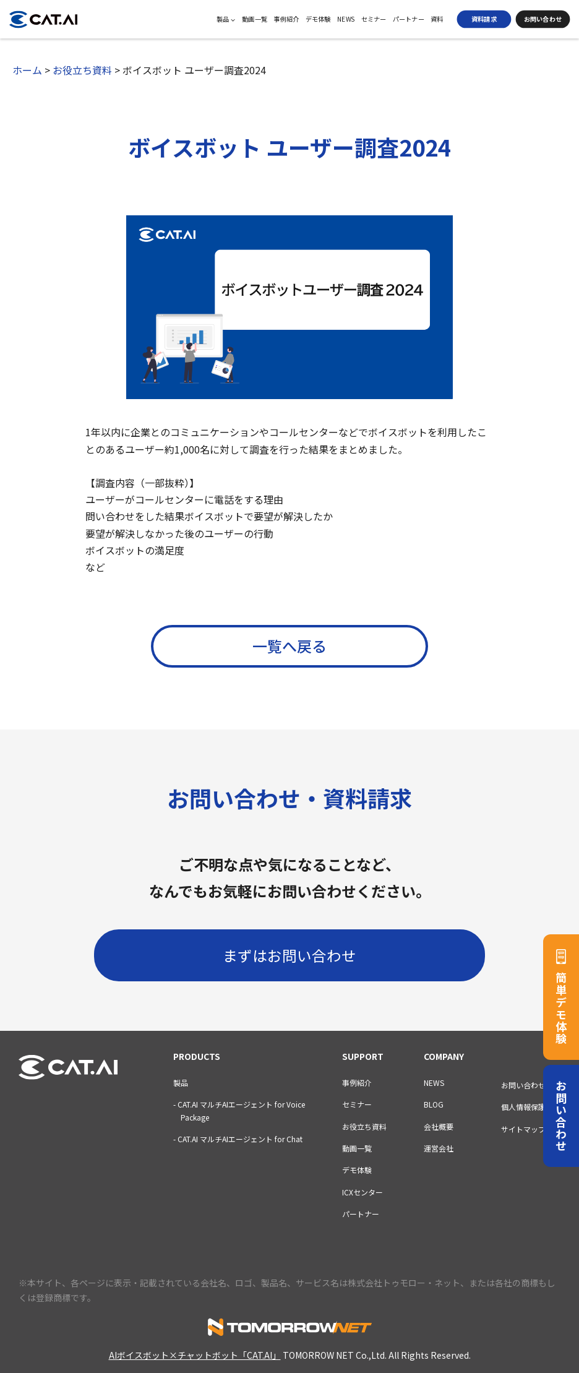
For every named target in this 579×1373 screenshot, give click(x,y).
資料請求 (484, 19)
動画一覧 (254, 19)
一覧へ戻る (289, 645)
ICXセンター (362, 1192)
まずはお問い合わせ (289, 954)
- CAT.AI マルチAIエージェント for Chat (237, 1139)
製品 (226, 19)
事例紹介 (286, 19)
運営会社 (438, 1148)
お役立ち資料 (364, 1126)
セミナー (374, 19)
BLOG (434, 1104)
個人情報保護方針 (530, 1107)
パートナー (408, 19)
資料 (437, 19)
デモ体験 (318, 19)
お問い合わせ (543, 19)
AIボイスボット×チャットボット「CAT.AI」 (195, 1355)
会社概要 (438, 1126)
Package (191, 1117)
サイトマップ (523, 1129)
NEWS (346, 19)
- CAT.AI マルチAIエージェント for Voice (239, 1104)
